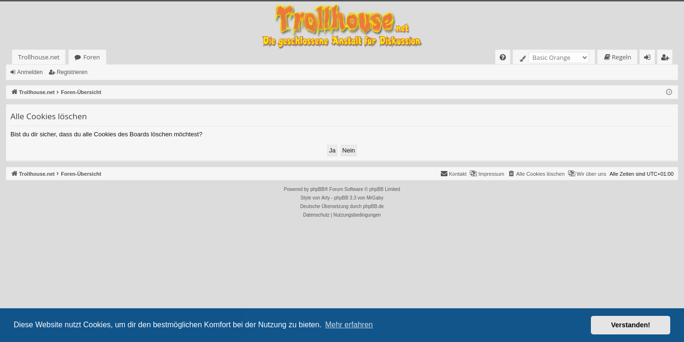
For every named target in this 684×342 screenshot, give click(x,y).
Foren (91, 57)
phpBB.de (373, 206)
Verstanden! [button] (630, 325)
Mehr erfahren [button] (349, 325)
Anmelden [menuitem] (650, 59)
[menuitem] (502, 57)
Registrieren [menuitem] (667, 59)
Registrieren (72, 72)
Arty (326, 197)
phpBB (317, 189)
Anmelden (30, 72)
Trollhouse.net (38, 57)
